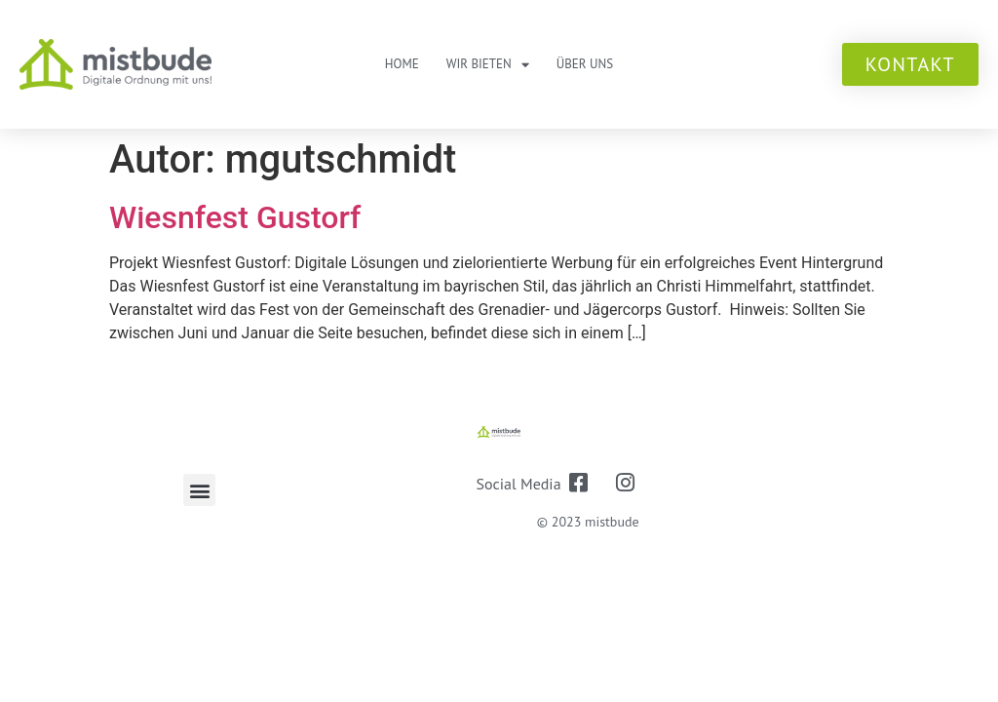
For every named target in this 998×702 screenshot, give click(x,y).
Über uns (585, 64)
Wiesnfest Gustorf (235, 217)
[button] (199, 490)
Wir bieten (487, 65)
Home (402, 64)
